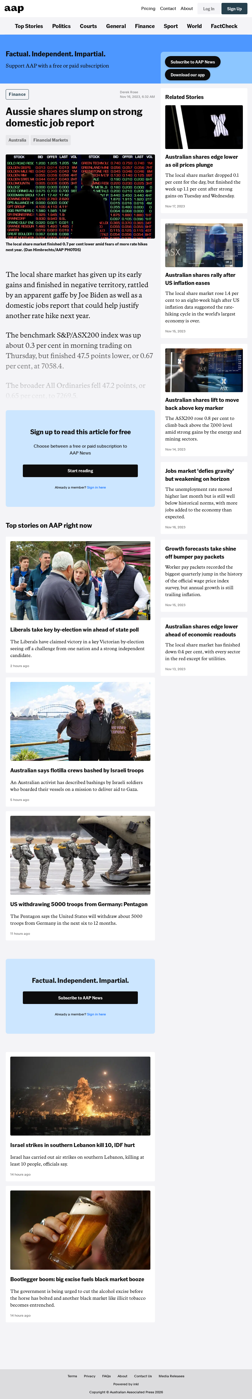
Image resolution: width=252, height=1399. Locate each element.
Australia (17, 140)
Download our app (188, 75)
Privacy (89, 1376)
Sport (171, 25)
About (187, 8)
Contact (168, 8)
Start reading (80, 470)
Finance (145, 25)
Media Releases (171, 1376)
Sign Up (234, 8)
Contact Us (143, 1376)
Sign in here (96, 487)
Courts (88, 25)
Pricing (148, 8)
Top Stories (29, 25)
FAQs (106, 1376)
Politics (61, 25)
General (116, 25)
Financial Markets (50, 140)
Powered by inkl (126, 1384)
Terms (72, 1376)
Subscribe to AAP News (193, 62)
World (194, 25)
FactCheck (224, 25)
